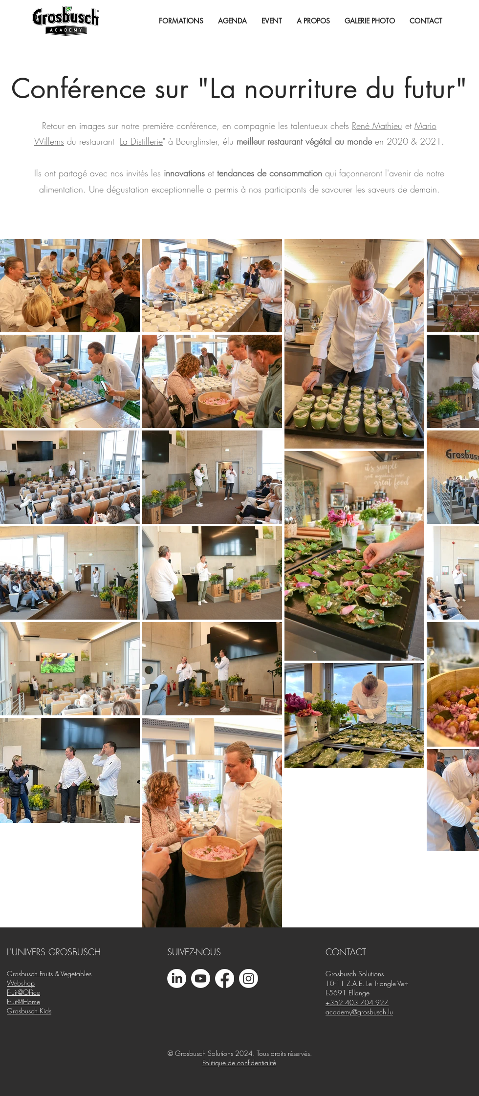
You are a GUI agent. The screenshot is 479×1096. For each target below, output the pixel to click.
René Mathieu (377, 125)
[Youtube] (200, 978)
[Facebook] (224, 978)
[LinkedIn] (176, 978)
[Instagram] (248, 978)
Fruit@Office (23, 992)
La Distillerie (141, 141)
